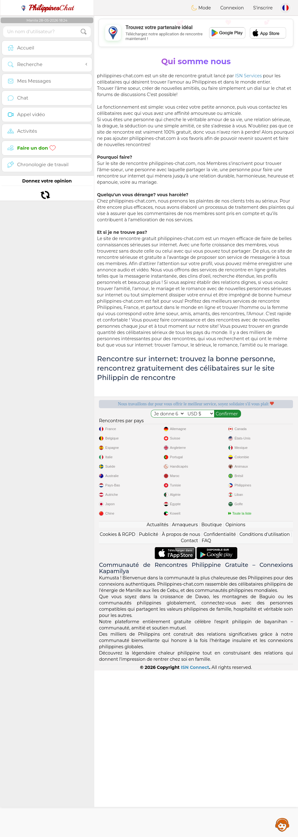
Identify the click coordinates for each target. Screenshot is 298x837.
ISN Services (248, 76)
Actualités (157, 691)
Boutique (211, 691)
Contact (189, 707)
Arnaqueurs (185, 691)
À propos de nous (181, 701)
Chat (47, 8)
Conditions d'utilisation (264, 701)
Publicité (148, 701)
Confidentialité (220, 701)
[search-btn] (83, 31)
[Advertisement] (196, 33)
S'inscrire (263, 8)
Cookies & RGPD (118, 701)
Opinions (235, 691)
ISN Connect (195, 834)
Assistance (282, 824)
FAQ (206, 707)
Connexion (232, 8)
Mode (201, 8)
